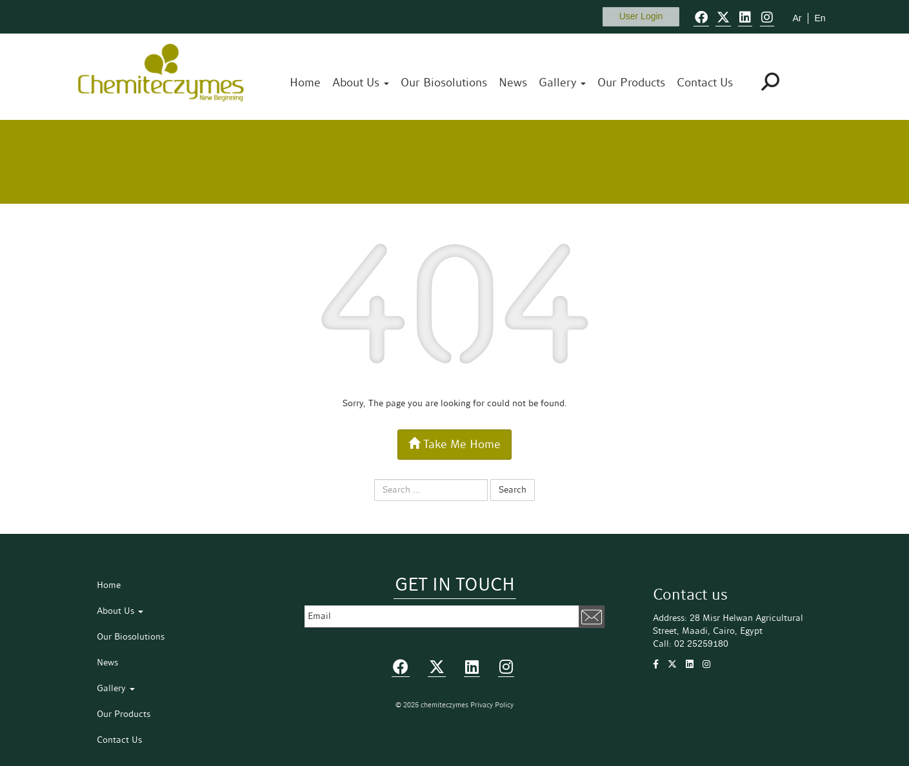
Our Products (631, 83)
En (819, 18)
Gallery (562, 83)
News (513, 83)
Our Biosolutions (444, 83)
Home (305, 83)
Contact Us (705, 83)
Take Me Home (454, 444)
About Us (360, 83)
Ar (796, 18)
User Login (641, 16)
